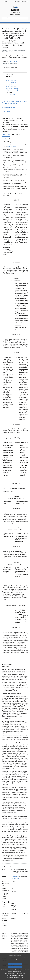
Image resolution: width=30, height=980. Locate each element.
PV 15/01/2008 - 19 (11, 80)
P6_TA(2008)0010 (10, 94)
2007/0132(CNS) (13, 61)
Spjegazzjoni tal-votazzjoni (12, 88)
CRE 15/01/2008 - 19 (11, 82)
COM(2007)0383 (6, 134)
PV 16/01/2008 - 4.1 (11, 86)
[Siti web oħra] (20, 1)
